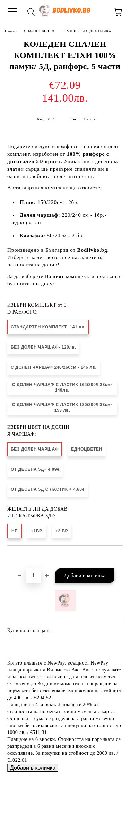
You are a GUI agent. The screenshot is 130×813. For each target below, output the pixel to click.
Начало (11, 31)
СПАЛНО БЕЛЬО (39, 31)
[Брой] (33, 575)
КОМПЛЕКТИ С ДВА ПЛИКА (86, 31)
